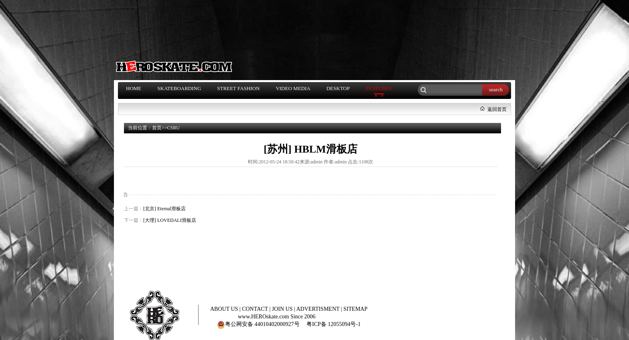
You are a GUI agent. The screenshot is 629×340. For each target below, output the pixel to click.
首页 (157, 128)
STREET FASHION (238, 88)
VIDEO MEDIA (293, 88)
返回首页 (497, 109)
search (496, 90)
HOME (133, 88)
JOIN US (283, 309)
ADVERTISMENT (318, 309)
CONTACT (255, 309)
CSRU (173, 128)
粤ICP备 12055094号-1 (333, 324)
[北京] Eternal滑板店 (164, 208)
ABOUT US (224, 309)
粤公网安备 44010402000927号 (258, 324)
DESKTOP (338, 88)
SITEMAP (355, 309)
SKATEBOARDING (179, 88)
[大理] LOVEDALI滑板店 (169, 220)
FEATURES (379, 88)
